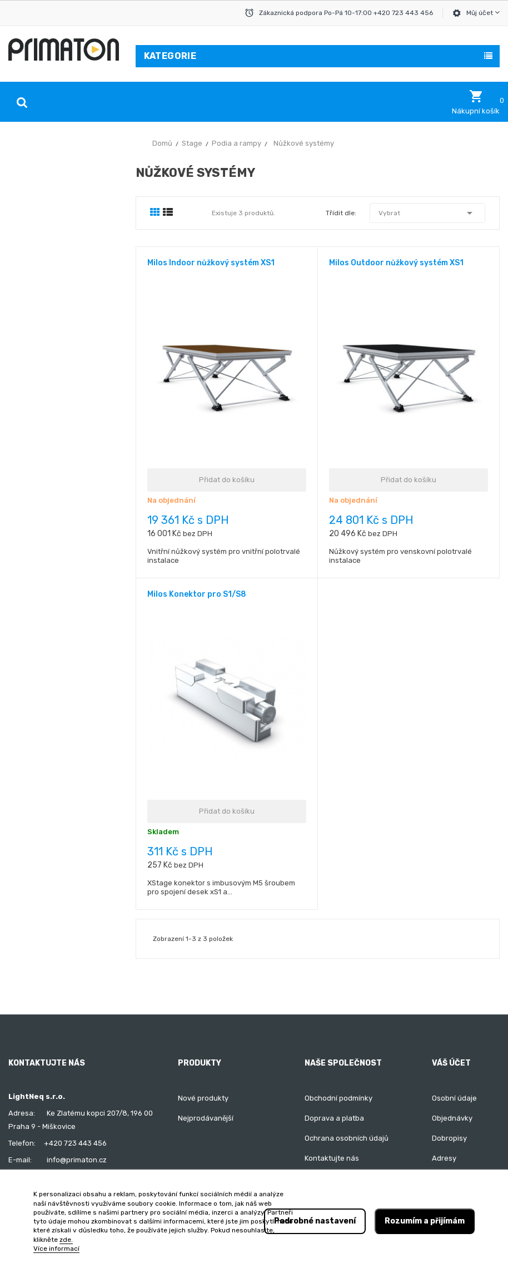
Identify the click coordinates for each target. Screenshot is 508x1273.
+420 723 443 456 (75, 1143)
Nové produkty (203, 1098)
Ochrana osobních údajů (347, 1138)
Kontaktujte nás (332, 1158)
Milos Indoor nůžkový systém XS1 (211, 263)
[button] (476, 102)
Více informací (56, 1248)
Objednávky (452, 1118)
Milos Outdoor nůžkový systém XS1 (396, 263)
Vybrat (427, 213)
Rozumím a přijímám (425, 1221)
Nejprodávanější (205, 1118)
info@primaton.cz (77, 1160)
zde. (66, 1240)
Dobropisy (449, 1138)
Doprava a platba (334, 1118)
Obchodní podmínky (338, 1098)
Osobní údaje (454, 1098)
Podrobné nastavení (315, 1221)
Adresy (444, 1158)
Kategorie (170, 56)
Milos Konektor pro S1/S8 (196, 594)
